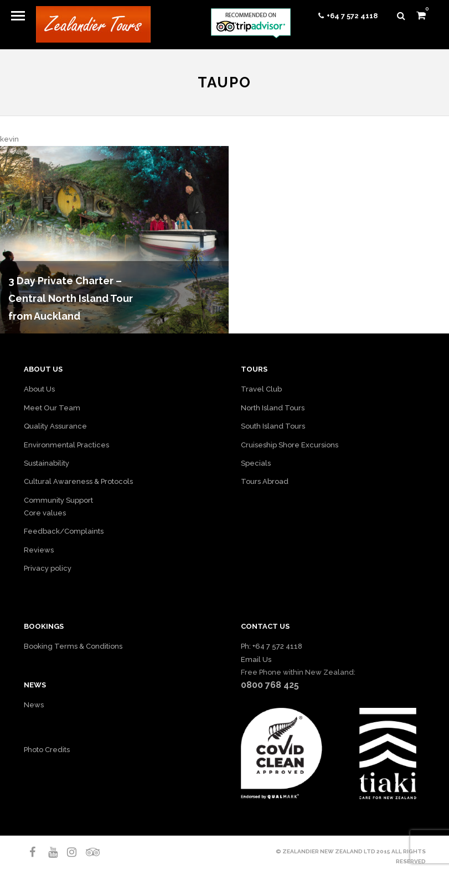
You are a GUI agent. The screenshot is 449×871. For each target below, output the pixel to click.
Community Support (58, 500)
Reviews (39, 550)
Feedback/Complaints (64, 531)
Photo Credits (47, 749)
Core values (45, 513)
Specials (256, 463)
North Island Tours (273, 408)
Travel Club (261, 389)
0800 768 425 (270, 685)
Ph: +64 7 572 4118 (271, 646)
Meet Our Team (52, 408)
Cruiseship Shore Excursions (289, 445)
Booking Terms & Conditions (73, 646)
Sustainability (46, 463)
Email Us (256, 659)
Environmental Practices (66, 445)
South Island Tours (273, 426)
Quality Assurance (55, 426)
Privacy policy (47, 568)
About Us (39, 389)
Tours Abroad (264, 481)
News (34, 705)
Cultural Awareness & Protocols (78, 481)
